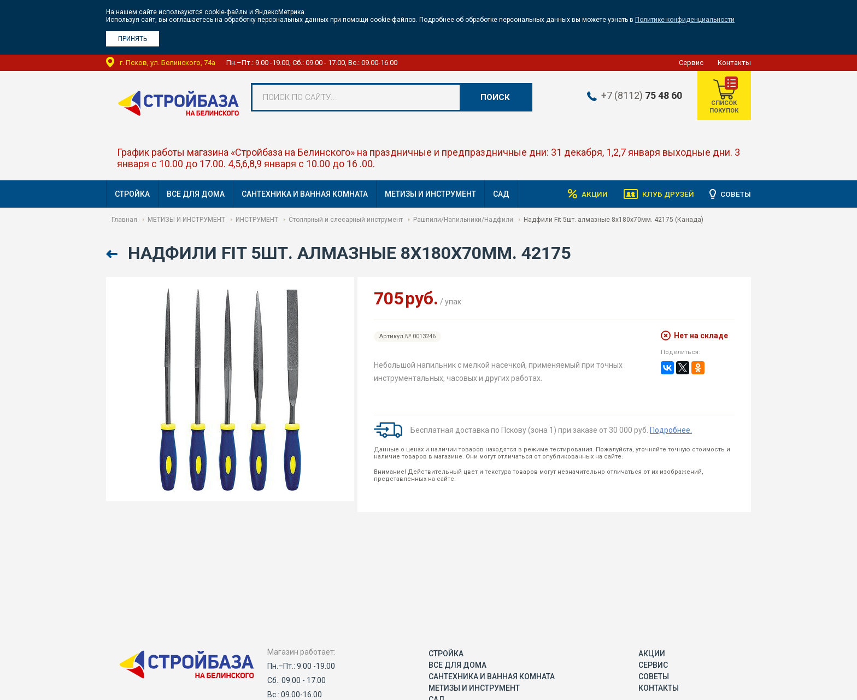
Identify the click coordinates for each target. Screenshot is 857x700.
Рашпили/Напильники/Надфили (463, 219)
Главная (124, 219)
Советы (735, 194)
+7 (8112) (639, 95)
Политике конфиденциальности (685, 19)
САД (501, 194)
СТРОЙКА (132, 194)
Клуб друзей (667, 194)
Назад (113, 254)
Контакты (734, 62)
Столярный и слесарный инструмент (346, 219)
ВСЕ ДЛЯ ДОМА (196, 194)
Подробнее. (671, 430)
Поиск (495, 97)
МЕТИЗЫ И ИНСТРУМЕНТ (430, 194)
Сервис (691, 62)
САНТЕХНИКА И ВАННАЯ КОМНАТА (305, 194)
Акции (592, 194)
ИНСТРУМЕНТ (257, 219)
